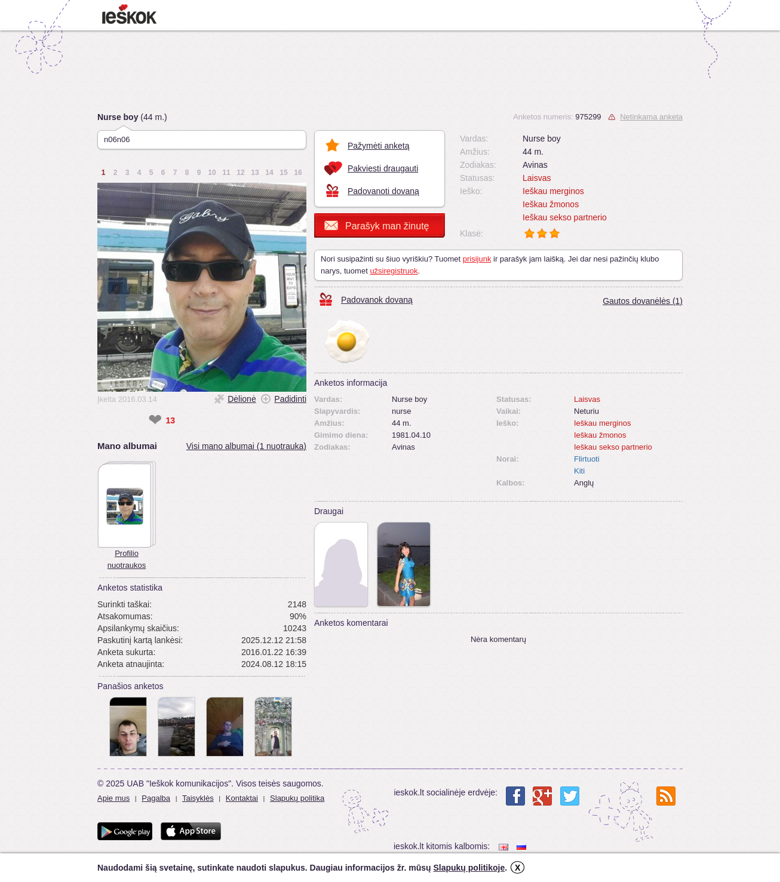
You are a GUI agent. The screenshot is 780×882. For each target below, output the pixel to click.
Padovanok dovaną (377, 300)
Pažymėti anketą (379, 145)
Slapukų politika (297, 798)
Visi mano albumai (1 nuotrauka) (246, 446)
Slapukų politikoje (469, 867)
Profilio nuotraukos (127, 559)
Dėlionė (242, 399)
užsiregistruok (393, 270)
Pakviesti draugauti (383, 168)
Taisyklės (198, 798)
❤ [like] (155, 420)
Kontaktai (242, 798)
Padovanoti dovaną (383, 191)
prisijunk (477, 258)
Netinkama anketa (651, 116)
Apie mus (113, 798)
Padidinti (290, 399)
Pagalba (156, 798)
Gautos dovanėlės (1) (643, 301)
